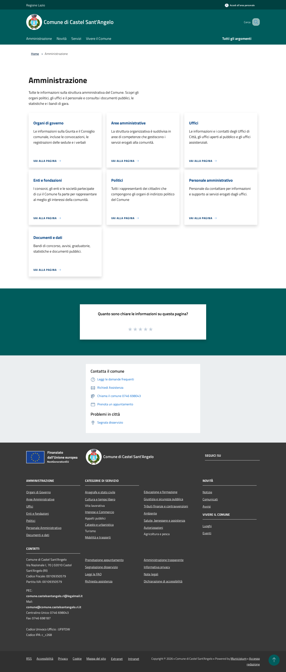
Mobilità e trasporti (98, 537)
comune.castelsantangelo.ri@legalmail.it (54, 596)
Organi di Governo (38, 492)
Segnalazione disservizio (101, 567)
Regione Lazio (35, 5)
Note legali (151, 574)
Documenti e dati (37, 535)
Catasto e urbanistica (99, 524)
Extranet (117, 658)
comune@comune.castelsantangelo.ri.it (53, 607)
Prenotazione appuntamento (104, 559)
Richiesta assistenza (98, 581)
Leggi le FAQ (93, 574)
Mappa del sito (96, 658)
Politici (30, 520)
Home (35, 53)
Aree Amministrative (40, 499)
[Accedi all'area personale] (240, 5)
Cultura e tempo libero (100, 499)
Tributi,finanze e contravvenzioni (166, 506)
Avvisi (207, 506)
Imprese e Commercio (99, 512)
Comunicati (210, 499)
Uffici (29, 506)
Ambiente (150, 513)
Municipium (238, 658)
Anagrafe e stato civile (100, 492)
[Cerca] (255, 22)
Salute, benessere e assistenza (164, 520)
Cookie (77, 658)
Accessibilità (45, 658)
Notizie (207, 492)
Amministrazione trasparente (164, 559)
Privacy (63, 658)
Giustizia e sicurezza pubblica (163, 499)
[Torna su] (274, 660)
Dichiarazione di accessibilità (163, 581)
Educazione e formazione (160, 492)
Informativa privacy (157, 567)
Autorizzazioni (153, 527)
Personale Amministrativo (43, 527)
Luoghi (207, 526)
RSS (29, 658)
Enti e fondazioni (37, 513)
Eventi (207, 533)
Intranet (133, 658)
